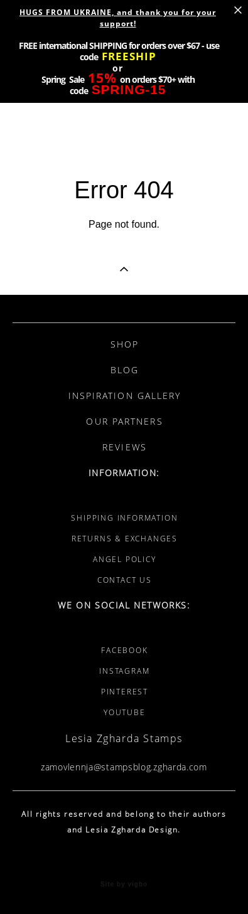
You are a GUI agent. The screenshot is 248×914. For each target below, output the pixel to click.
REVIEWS (124, 447)
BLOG (125, 370)
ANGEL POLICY (124, 559)
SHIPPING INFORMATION (124, 518)
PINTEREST (124, 691)
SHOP (125, 344)
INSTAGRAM (124, 671)
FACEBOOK (124, 650)
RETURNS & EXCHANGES (125, 538)
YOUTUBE (125, 712)
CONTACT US (124, 580)
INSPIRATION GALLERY (124, 395)
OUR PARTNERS (124, 421)
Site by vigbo (124, 884)
